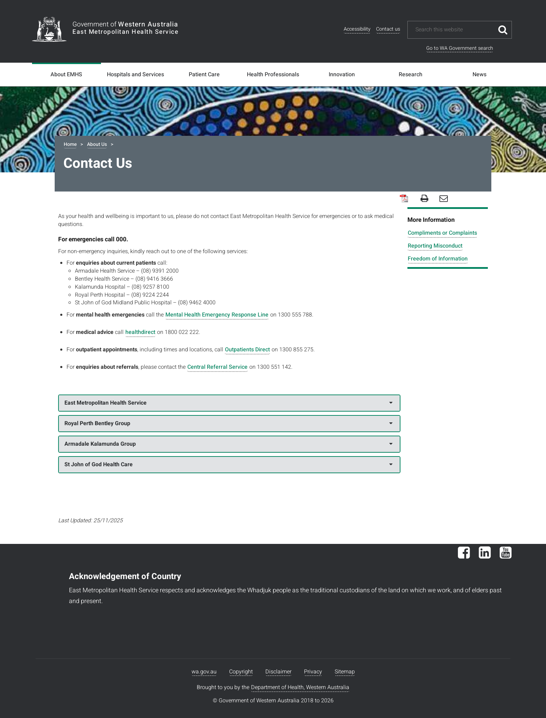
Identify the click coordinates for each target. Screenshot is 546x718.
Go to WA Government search (459, 48)
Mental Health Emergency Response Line (216, 315)
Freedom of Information (438, 259)
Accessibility (357, 29)
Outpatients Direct (247, 349)
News (479, 74)
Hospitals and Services (135, 74)
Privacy (313, 672)
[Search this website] (454, 29)
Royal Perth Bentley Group (228, 423)
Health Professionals (273, 74)
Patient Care (204, 74)
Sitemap (345, 672)
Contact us (388, 29)
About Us (97, 144)
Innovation (342, 74)
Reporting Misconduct (435, 246)
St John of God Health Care (228, 464)
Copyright (241, 672)
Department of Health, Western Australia (300, 687)
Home (70, 144)
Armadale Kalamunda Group (228, 444)
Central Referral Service (217, 367)
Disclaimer (278, 672)
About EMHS (66, 74)
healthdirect (140, 332)
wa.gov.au (204, 672)
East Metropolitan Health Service (228, 403)
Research (410, 74)
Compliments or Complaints (442, 233)
